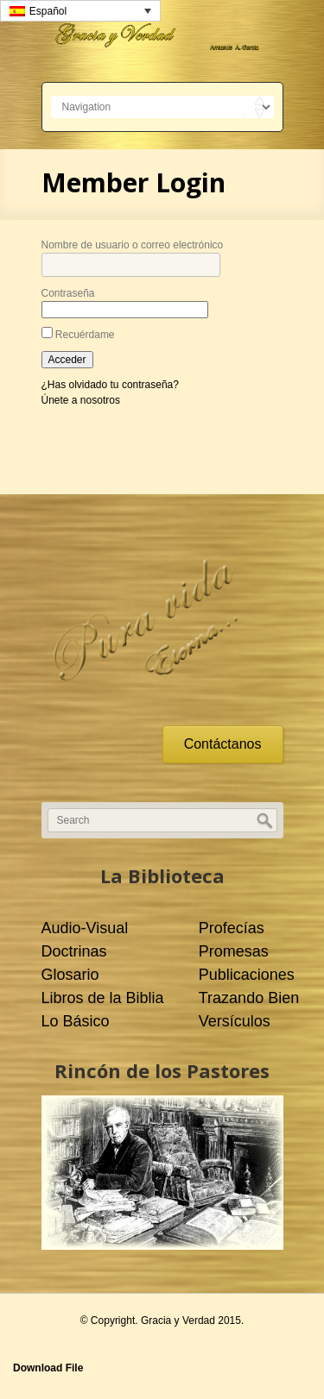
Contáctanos (223, 744)
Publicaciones (247, 974)
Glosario (70, 974)
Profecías (231, 928)
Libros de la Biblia (102, 998)
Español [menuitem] (48, 11)
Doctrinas (74, 951)
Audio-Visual (85, 928)
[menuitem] (80, 11)
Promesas (234, 951)
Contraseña (68, 293)
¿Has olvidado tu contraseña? (110, 385)
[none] (80, 11)
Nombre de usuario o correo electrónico (132, 245)
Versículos (234, 1021)
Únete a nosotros (80, 400)
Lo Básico (75, 1021)
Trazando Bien (249, 998)
